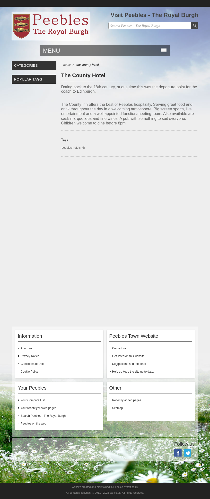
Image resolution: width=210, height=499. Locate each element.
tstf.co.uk (132, 486)
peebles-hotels (71, 147)
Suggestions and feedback (129, 364)
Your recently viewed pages (38, 408)
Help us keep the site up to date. (133, 371)
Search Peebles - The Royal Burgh (43, 415)
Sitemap (117, 408)
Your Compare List (33, 400)
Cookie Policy (29, 371)
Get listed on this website (128, 356)
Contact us (119, 348)
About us (26, 348)
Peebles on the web (33, 423)
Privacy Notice (30, 356)
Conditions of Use (32, 364)
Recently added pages (126, 400)
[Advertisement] (129, 203)
